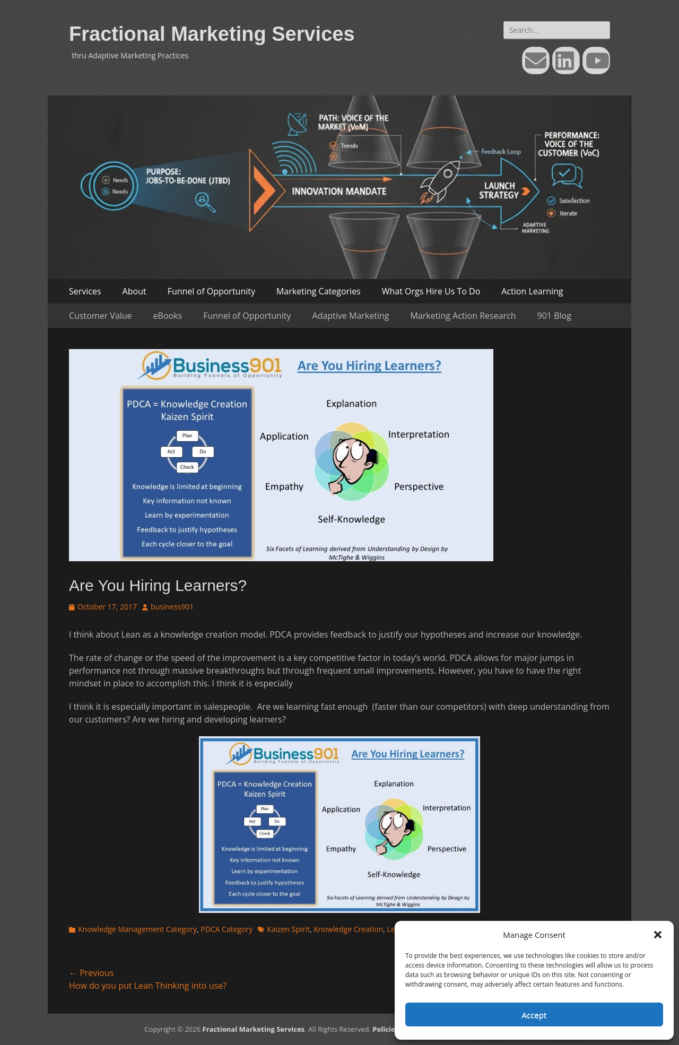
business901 (172, 607)
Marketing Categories (318, 291)
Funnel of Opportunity (211, 291)
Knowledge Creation (348, 929)
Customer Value (100, 315)
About (134, 291)
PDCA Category (227, 929)
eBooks (167, 315)
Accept (534, 1014)
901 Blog (554, 315)
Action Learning (532, 291)
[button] (657, 934)
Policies (385, 1029)
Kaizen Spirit (288, 929)
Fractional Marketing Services (212, 34)
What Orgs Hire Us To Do (431, 291)
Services (85, 291)
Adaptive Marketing (350, 315)
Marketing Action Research (463, 315)
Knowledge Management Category (137, 929)
